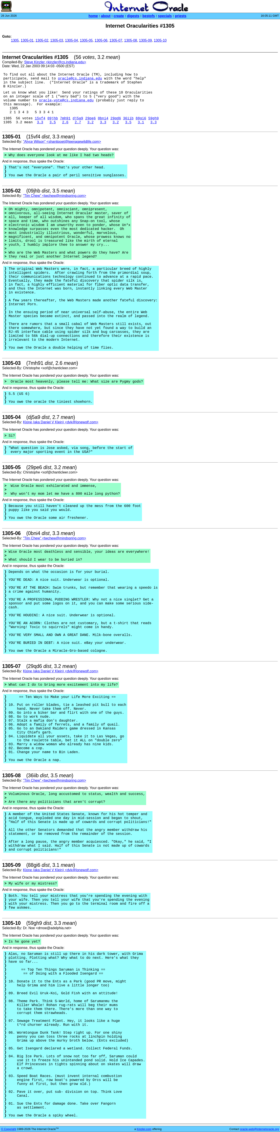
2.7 (78, 122)
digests (133, 16)
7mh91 (65, 118)
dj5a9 (78, 118)
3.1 (141, 122)
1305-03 (56, 40)
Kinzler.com (144, 1129)
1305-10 (160, 40)
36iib (128, 118)
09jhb (52, 118)
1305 (15, 40)
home (93, 16)
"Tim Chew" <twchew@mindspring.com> (54, 196)
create (119, 16)
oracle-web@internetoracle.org (259, 1129)
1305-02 (41, 40)
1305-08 (130, 40)
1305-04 (71, 40)
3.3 (40, 122)
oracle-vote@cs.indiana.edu (66, 100)
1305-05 (86, 40)
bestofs (148, 16)
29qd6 (115, 118)
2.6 (65, 122)
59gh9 (153, 118)
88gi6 (141, 118)
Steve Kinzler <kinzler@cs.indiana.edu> (55, 62)
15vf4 (40, 118)
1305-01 (27, 40)
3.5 (52, 122)
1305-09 (145, 40)
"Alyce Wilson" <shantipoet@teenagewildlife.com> (62, 141)
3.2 (90, 122)
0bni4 (103, 118)
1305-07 (115, 40)
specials (165, 16)
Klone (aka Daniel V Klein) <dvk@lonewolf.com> (60, 422)
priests (180, 16)
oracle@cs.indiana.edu (80, 79)
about (106, 16)
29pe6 (90, 118)
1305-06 (101, 40)
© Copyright (8, 1129)
